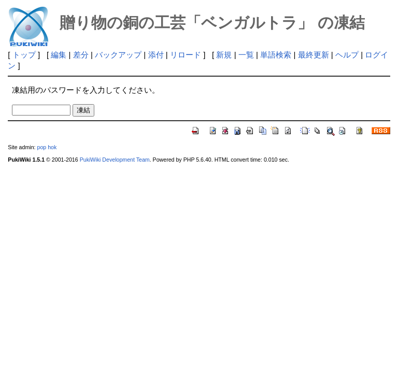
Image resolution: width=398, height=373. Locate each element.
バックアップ (118, 54)
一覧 (246, 54)
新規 (224, 54)
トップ (24, 54)
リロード (185, 54)
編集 (58, 54)
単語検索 (275, 54)
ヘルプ (347, 54)
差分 (81, 54)
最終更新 (313, 54)
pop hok (46, 147)
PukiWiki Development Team (115, 159)
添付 (156, 54)
